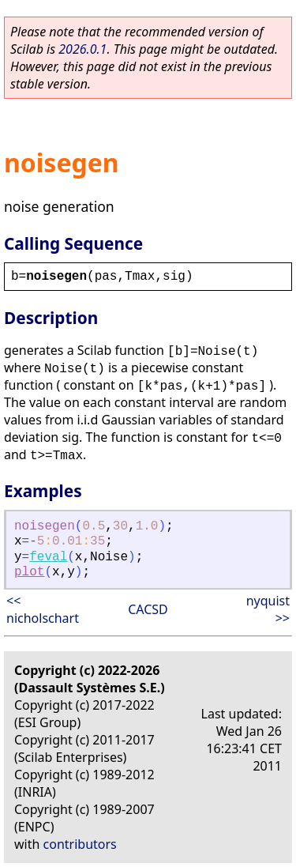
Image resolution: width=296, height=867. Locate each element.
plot (29, 572)
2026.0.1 (82, 49)
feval (48, 557)
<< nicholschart (42, 609)
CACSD (148, 609)
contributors (80, 844)
